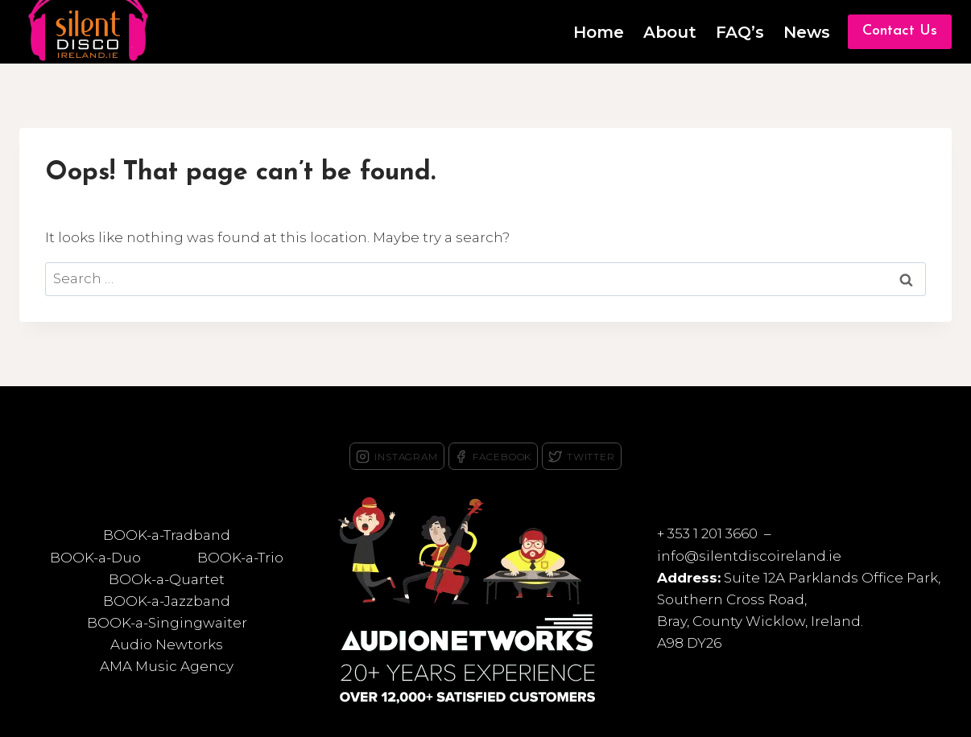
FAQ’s (740, 32)
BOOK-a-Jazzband (166, 601)
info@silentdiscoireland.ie (749, 556)
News (806, 32)
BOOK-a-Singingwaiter (167, 623)
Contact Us (899, 31)
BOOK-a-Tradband (166, 535)
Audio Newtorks (166, 644)
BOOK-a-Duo (95, 558)
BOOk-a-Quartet (167, 579)
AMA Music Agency (166, 666)
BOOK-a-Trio (240, 558)
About (669, 32)
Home (598, 32)
